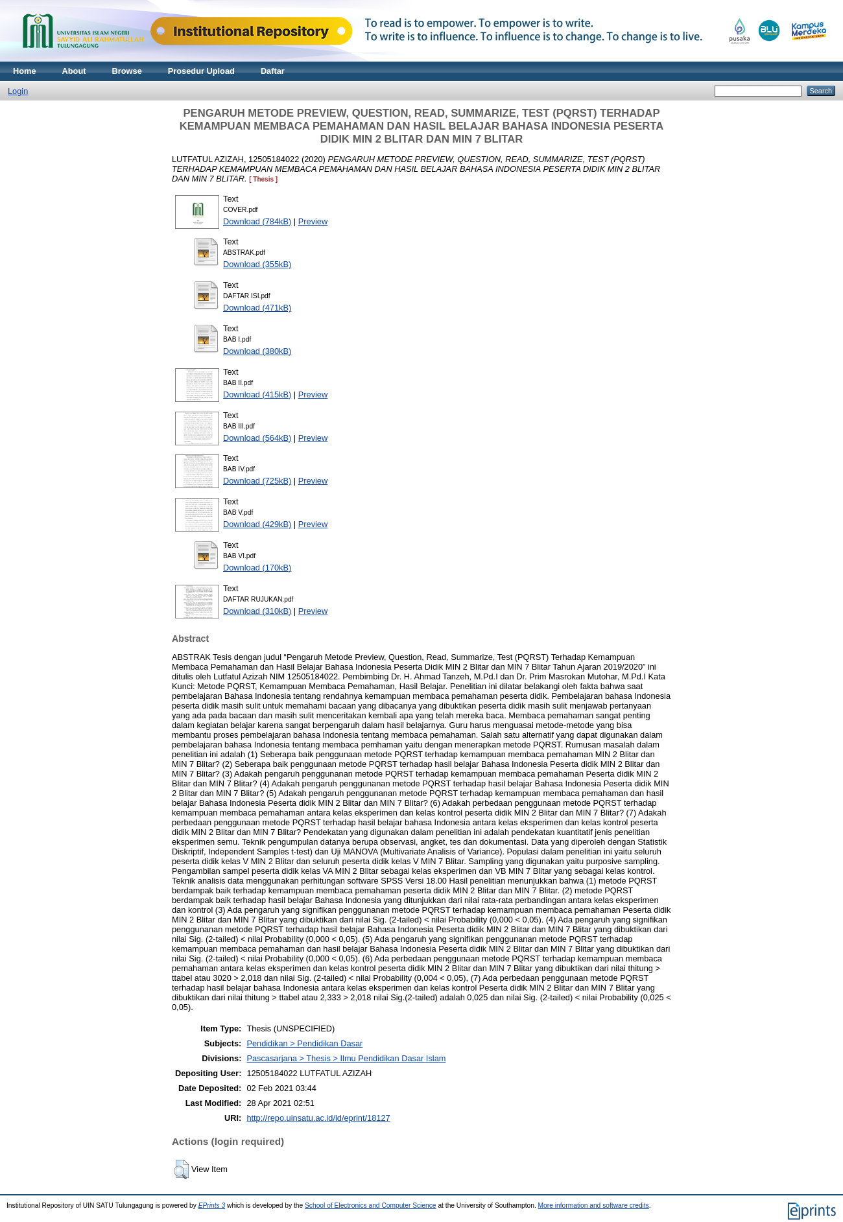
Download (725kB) (257, 481)
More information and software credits (593, 1205)
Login (18, 91)
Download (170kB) (257, 567)
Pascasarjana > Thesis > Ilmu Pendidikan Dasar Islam (345, 1058)
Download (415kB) (257, 394)
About (74, 71)
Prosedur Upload (201, 71)
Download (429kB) (257, 524)
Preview (313, 221)
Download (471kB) (257, 307)
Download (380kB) (257, 351)
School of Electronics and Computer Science (370, 1205)
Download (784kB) (257, 221)
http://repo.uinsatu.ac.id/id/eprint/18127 (318, 1118)
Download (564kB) (257, 438)
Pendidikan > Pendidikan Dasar (304, 1043)
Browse (127, 71)
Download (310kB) (257, 611)
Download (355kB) (257, 264)
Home (24, 71)
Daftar (273, 71)
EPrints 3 (212, 1205)
